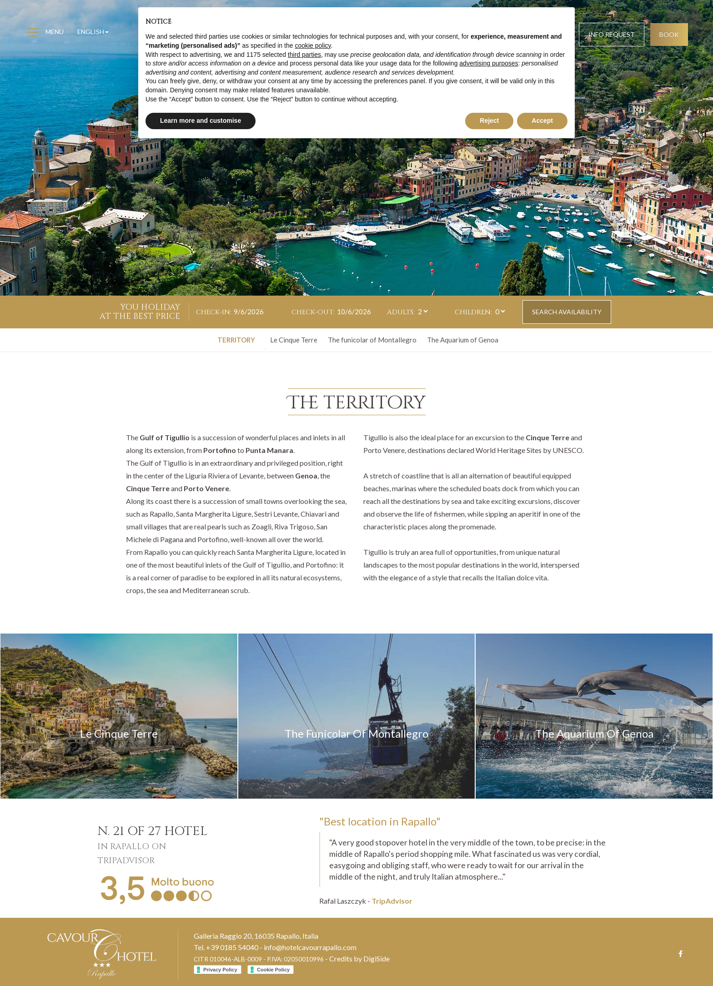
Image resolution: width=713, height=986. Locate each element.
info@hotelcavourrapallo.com (310, 947)
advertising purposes (488, 63)
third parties (304, 54)
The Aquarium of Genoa (462, 340)
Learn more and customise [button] (200, 120)
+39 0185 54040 (232, 947)
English (93, 31)
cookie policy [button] (313, 45)
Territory (236, 340)
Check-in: (213, 312)
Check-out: (313, 312)
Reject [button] (489, 120)
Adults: (401, 312)
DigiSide (376, 958)
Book (669, 34)
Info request (611, 34)
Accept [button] (542, 120)
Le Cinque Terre (293, 340)
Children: (473, 312)
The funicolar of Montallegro (372, 340)
